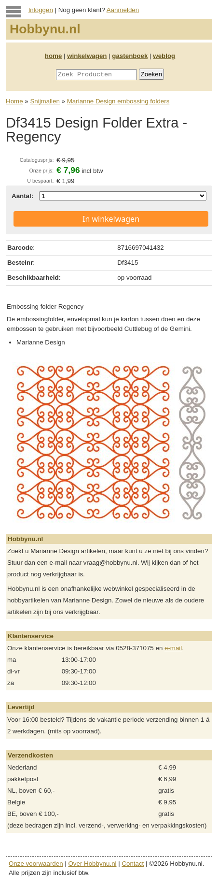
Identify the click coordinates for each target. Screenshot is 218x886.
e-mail (173, 648)
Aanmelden (123, 10)
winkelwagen (87, 55)
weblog (164, 55)
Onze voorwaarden (36, 863)
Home (14, 101)
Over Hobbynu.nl (92, 863)
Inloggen (40, 10)
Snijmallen (45, 101)
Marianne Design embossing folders (118, 101)
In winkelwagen (110, 219)
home (53, 55)
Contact (133, 863)
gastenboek (130, 55)
